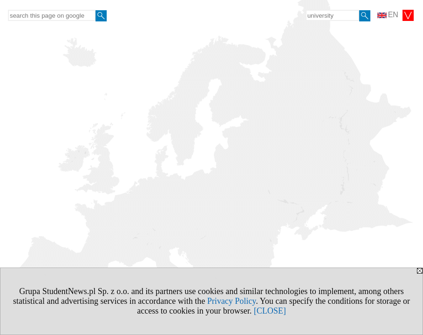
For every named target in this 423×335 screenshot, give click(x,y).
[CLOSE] (270, 310)
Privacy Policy (231, 301)
